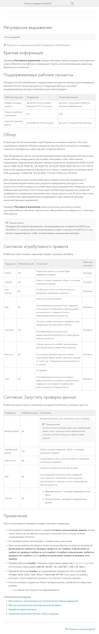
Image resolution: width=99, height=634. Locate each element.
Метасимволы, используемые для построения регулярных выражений (43, 601)
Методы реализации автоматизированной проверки (35, 605)
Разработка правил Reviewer (23, 609)
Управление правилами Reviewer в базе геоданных (34, 613)
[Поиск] (72, 3)
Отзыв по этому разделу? (82, 629)
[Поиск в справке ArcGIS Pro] (47, 3)
